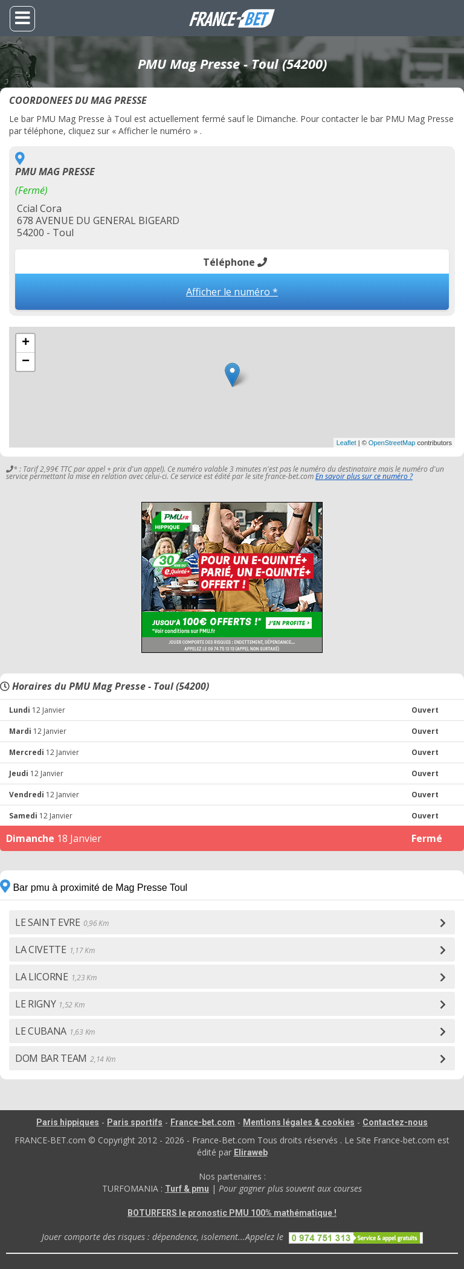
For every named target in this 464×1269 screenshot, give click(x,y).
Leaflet (346, 442)
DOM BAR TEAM (65, 1058)
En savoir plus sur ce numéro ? (364, 476)
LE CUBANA (55, 1031)
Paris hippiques (67, 1122)
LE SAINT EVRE (62, 922)
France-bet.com (202, 1122)
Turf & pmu (187, 1189)
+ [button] (26, 343)
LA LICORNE (56, 976)
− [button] (26, 362)
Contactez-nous (395, 1122)
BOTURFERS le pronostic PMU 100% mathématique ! (232, 1213)
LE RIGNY (49, 1003)
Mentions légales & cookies (299, 1122)
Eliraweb (251, 1152)
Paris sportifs (135, 1122)
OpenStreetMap (392, 442)
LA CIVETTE (55, 949)
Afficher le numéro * (232, 291)
